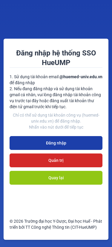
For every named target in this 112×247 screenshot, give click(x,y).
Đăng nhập (56, 143)
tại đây (32, 100)
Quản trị (56, 160)
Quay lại (56, 177)
